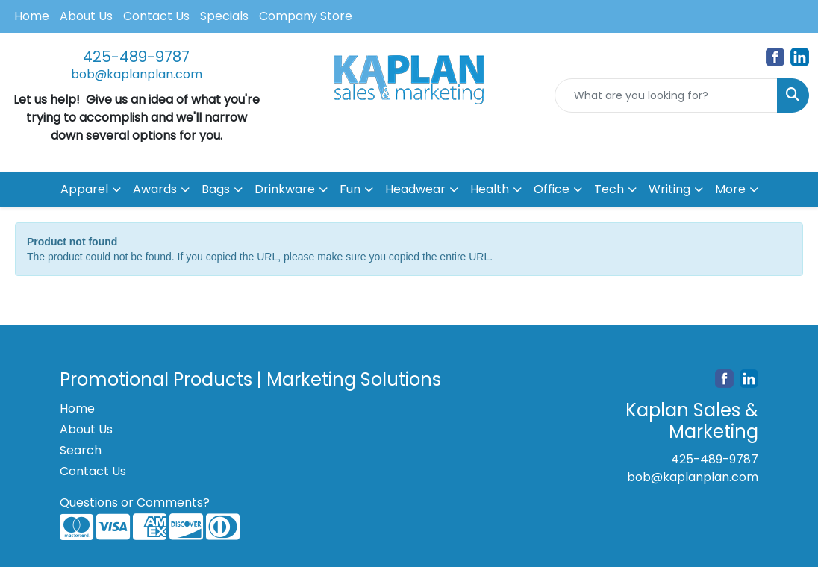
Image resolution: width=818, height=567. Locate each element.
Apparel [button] (84, 189)
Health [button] (489, 189)
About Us (86, 16)
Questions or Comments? (135, 502)
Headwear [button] (415, 189)
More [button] (730, 189)
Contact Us (156, 16)
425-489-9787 (136, 56)
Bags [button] (216, 189)
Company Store (305, 16)
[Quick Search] (666, 95)
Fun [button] (350, 189)
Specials (224, 16)
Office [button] (551, 189)
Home (31, 16)
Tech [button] (609, 189)
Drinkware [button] (285, 189)
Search (81, 450)
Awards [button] (155, 189)
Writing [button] (669, 189)
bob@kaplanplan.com (136, 74)
